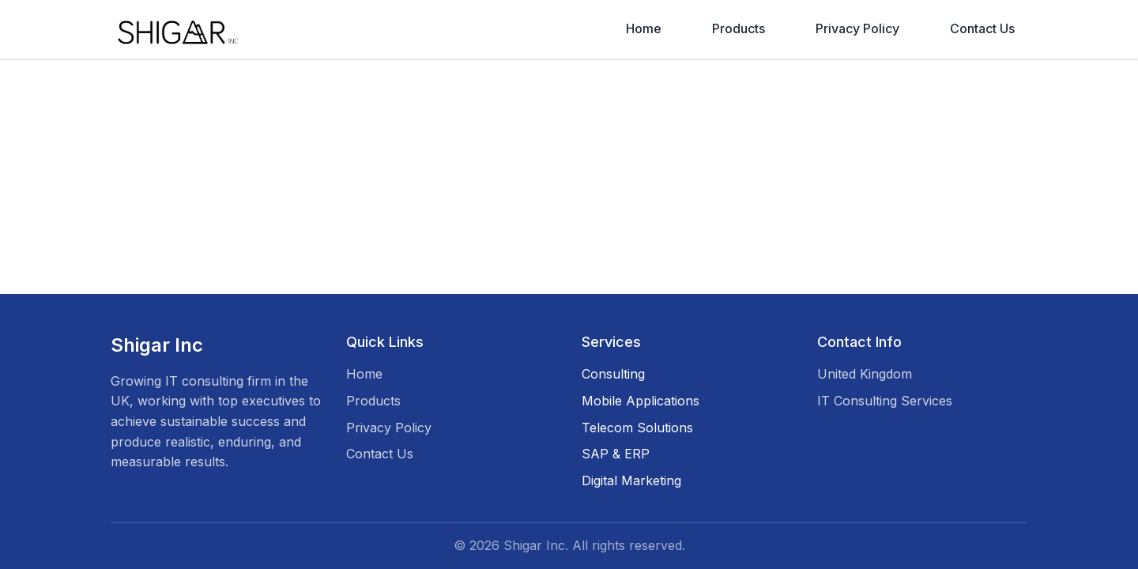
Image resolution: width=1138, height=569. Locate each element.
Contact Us (982, 28)
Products (738, 28)
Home (643, 28)
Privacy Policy (857, 28)
